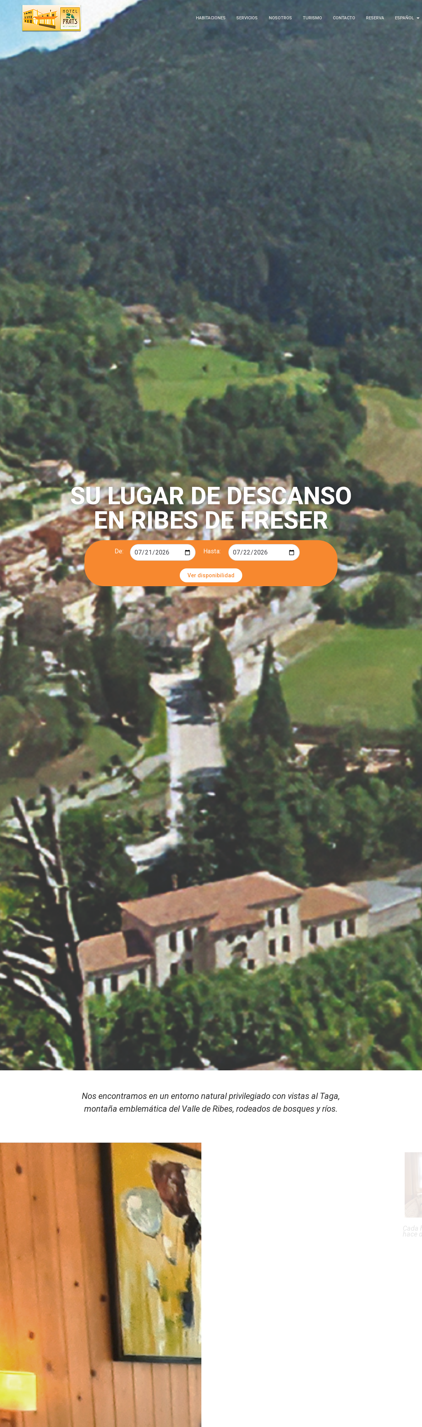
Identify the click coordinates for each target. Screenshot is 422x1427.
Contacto (344, 17)
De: (119, 551)
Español (406, 17)
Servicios (247, 17)
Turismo (312, 17)
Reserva (375, 17)
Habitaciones (211, 17)
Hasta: (212, 551)
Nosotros (280, 17)
